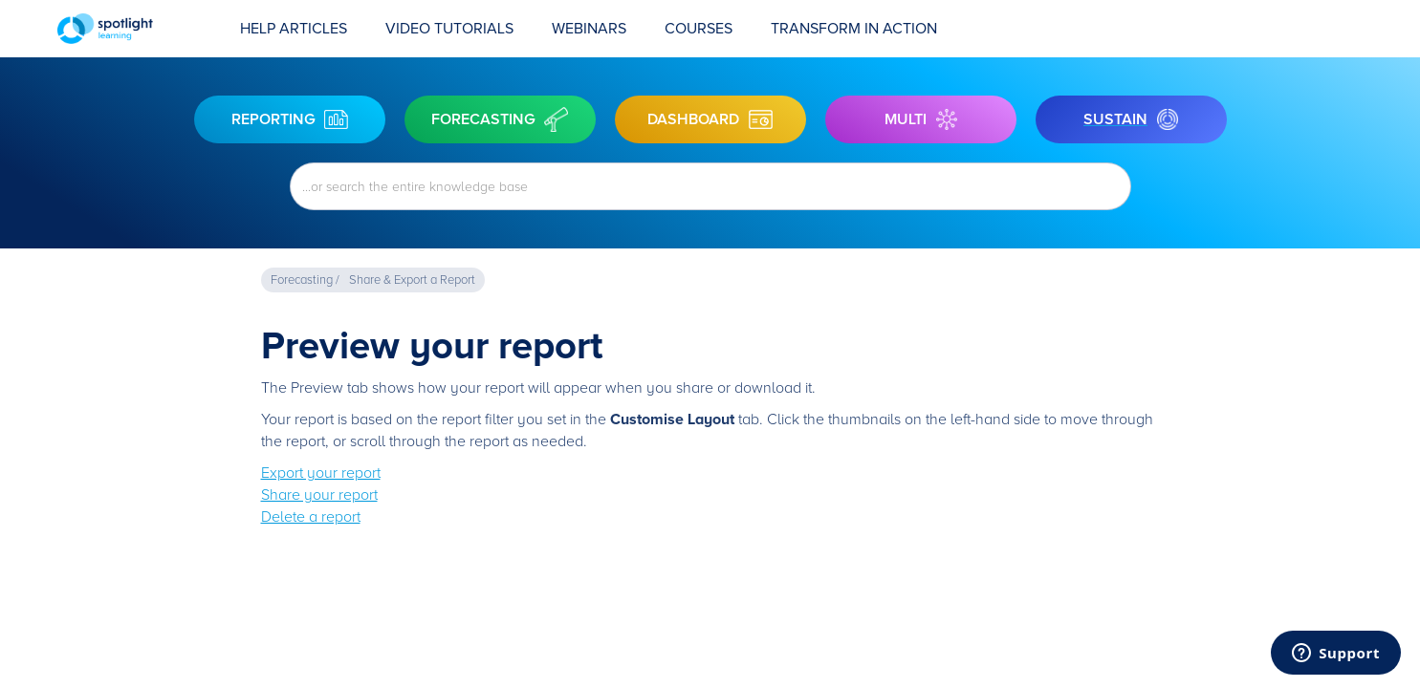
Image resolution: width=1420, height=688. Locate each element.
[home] (139, 28)
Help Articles (293, 28)
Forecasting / (305, 280)
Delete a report (310, 517)
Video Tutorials (449, 28)
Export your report (321, 473)
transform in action (854, 28)
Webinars (589, 28)
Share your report (319, 495)
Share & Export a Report (412, 280)
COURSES (698, 28)
